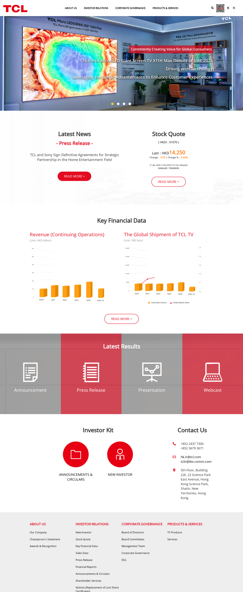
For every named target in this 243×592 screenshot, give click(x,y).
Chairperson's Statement (45, 539)
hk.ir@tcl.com (191, 457)
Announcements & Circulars (76, 477)
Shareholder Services (88, 580)
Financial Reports (86, 567)
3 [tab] (124, 104)
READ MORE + (74, 176)
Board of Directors (133, 532)
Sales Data (82, 553)
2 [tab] (118, 104)
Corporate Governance (136, 553)
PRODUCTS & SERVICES (165, 8)
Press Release (84, 560)
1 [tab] (112, 104)
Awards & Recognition (43, 546)
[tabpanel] (121, 55)
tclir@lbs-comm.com (196, 461)
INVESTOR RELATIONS (96, 8)
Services (172, 539)
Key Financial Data (87, 546)
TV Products (174, 532)
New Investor (120, 474)
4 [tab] (130, 104)
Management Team (133, 546)
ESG (124, 560)
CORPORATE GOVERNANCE (130, 8)
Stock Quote (83, 539)
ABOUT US (71, 8)
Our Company (38, 532)
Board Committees (133, 539)
